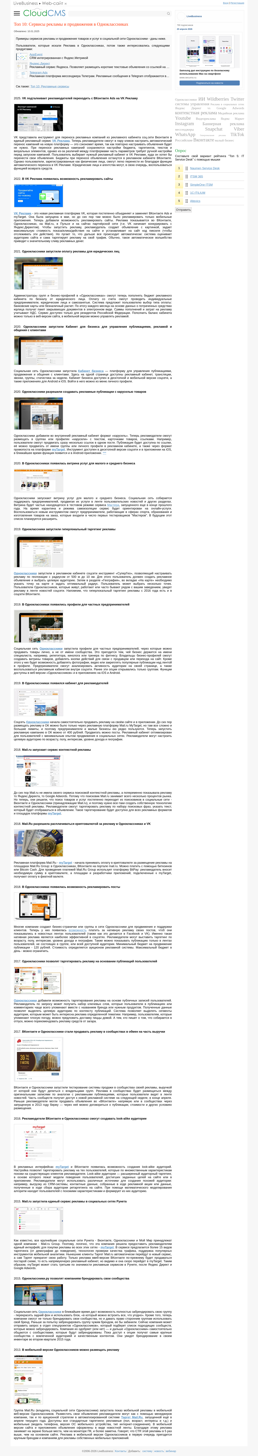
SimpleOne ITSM (201, 184)
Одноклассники (25, 1000)
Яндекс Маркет (232, 118)
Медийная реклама (231, 113)
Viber (239, 129)
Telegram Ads (39, 72)
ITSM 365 (196, 176)
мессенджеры (184, 129)
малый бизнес (224, 140)
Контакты (120, 1451)
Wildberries (218, 99)
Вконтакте (203, 139)
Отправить (183, 209)
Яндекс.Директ (40, 63)
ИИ (201, 99)
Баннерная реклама (223, 124)
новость (159, 1451)
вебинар (171, 1451)
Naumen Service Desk (205, 168)
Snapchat (214, 129)
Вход (226, 3)
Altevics (195, 201)
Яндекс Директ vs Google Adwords (209, 108)
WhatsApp (185, 134)
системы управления (192, 104)
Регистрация (237, 3)
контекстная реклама (196, 112)
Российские (184, 140)
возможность (78, 930)
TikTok (237, 134)
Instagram (184, 123)
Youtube (183, 118)
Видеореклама (206, 118)
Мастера (113, 505)
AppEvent (36, 54)
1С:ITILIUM (197, 192)
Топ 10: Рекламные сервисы (49, 86)
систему (147, 1451)
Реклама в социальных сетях (227, 104)
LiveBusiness (194, 16)
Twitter (237, 99)
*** (104, 453)
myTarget (54, 813)
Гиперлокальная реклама (213, 135)
